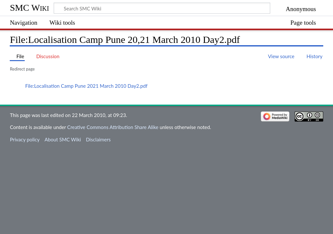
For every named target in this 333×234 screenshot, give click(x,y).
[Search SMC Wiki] (162, 8)
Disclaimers (98, 139)
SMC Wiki (29, 8)
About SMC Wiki (63, 139)
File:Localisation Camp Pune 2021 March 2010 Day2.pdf (86, 86)
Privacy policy (24, 139)
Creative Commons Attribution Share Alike (113, 127)
